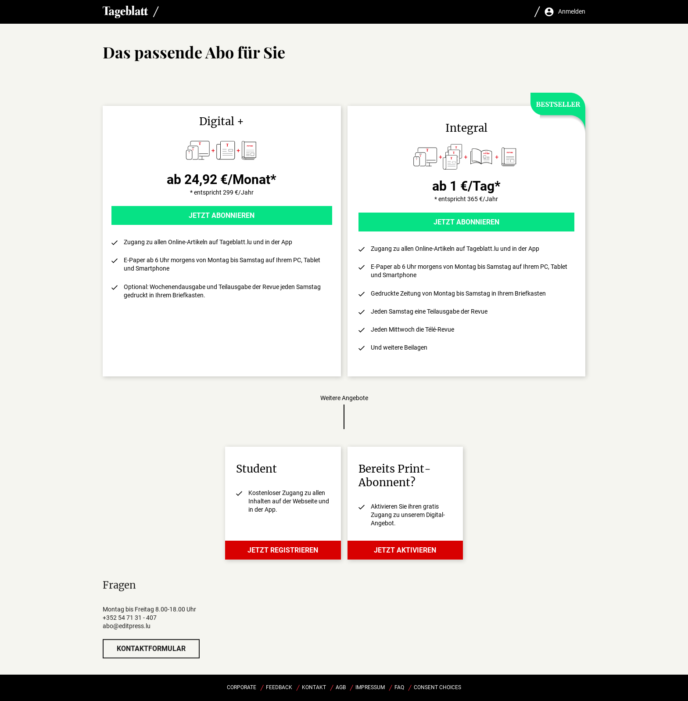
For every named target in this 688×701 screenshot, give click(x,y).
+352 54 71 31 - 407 (130, 626)
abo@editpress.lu (126, 635)
